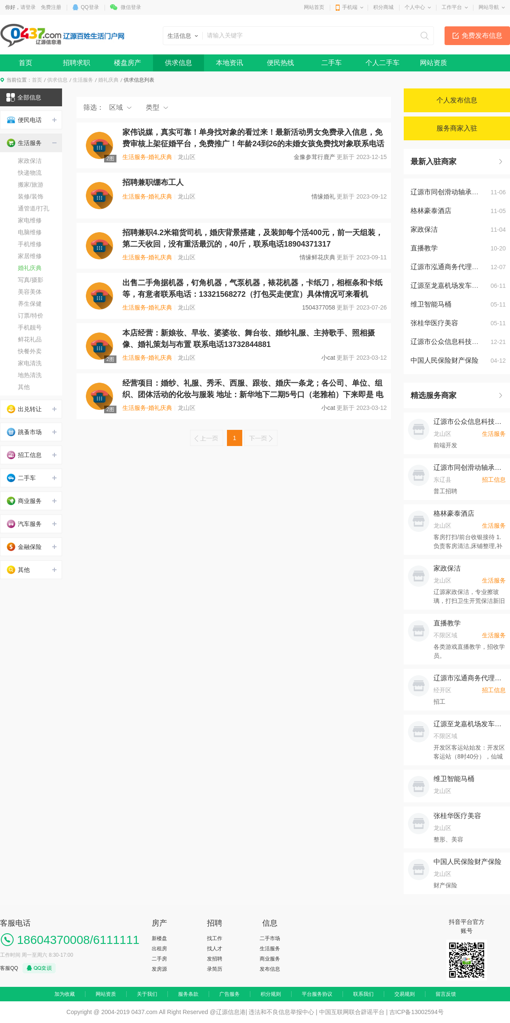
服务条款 (188, 994)
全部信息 (23, 97)
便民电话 (24, 120)
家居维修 (30, 256)
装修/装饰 (30, 196)
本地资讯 (229, 62)
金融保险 (24, 547)
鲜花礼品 (30, 339)
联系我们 (363, 994)
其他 (24, 387)
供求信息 (178, 62)
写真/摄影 (30, 279)
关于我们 (147, 994)
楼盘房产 (127, 62)
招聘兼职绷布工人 (153, 182)
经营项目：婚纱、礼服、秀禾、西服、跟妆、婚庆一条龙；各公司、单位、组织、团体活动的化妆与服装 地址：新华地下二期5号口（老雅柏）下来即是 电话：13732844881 (252, 394)
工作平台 (452, 7)
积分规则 (271, 994)
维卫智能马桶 (431, 304)
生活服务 (83, 80)
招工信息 (24, 455)
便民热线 (280, 62)
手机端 (349, 7)
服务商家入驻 (456, 128)
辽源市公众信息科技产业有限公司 (470, 421)
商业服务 (24, 501)
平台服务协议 (317, 994)
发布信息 (270, 969)
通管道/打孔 (33, 208)
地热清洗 (30, 375)
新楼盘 (159, 938)
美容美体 (30, 291)
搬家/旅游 (30, 184)
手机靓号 (30, 327)
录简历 (214, 969)
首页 (25, 62)
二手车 (331, 62)
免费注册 (51, 7)
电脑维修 (30, 232)
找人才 (214, 949)
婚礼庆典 (108, 80)
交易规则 (404, 994)
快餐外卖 (30, 351)
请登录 (28, 7)
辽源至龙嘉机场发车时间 (448, 285)
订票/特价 (30, 315)
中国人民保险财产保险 (445, 360)
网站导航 (489, 7)
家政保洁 (30, 160)
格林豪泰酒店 (431, 210)
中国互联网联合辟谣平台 (352, 1012)
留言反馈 (446, 994)
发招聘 (214, 959)
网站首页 (314, 7)
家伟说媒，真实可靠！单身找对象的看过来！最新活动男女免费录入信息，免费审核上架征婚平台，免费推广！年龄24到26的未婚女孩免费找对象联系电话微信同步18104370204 (253, 143)
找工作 (214, 938)
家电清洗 (30, 363)
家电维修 (30, 220)
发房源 (159, 969)
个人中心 (415, 7)
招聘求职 (76, 62)
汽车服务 (24, 524)
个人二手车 (383, 62)
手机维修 (30, 244)
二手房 (159, 959)
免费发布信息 (482, 35)
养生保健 (30, 303)
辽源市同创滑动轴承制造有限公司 (470, 467)
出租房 (159, 949)
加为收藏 (64, 994)
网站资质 (433, 62)
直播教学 (424, 248)
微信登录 (131, 7)
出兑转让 (24, 409)
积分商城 (383, 7)
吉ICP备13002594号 (416, 1012)
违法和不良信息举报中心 (281, 1012)
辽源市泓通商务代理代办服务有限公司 (470, 678)
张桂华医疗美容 (434, 323)
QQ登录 (90, 7)
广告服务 (229, 994)
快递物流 (30, 172)
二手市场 (270, 938)
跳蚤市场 (24, 432)
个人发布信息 (456, 100)
